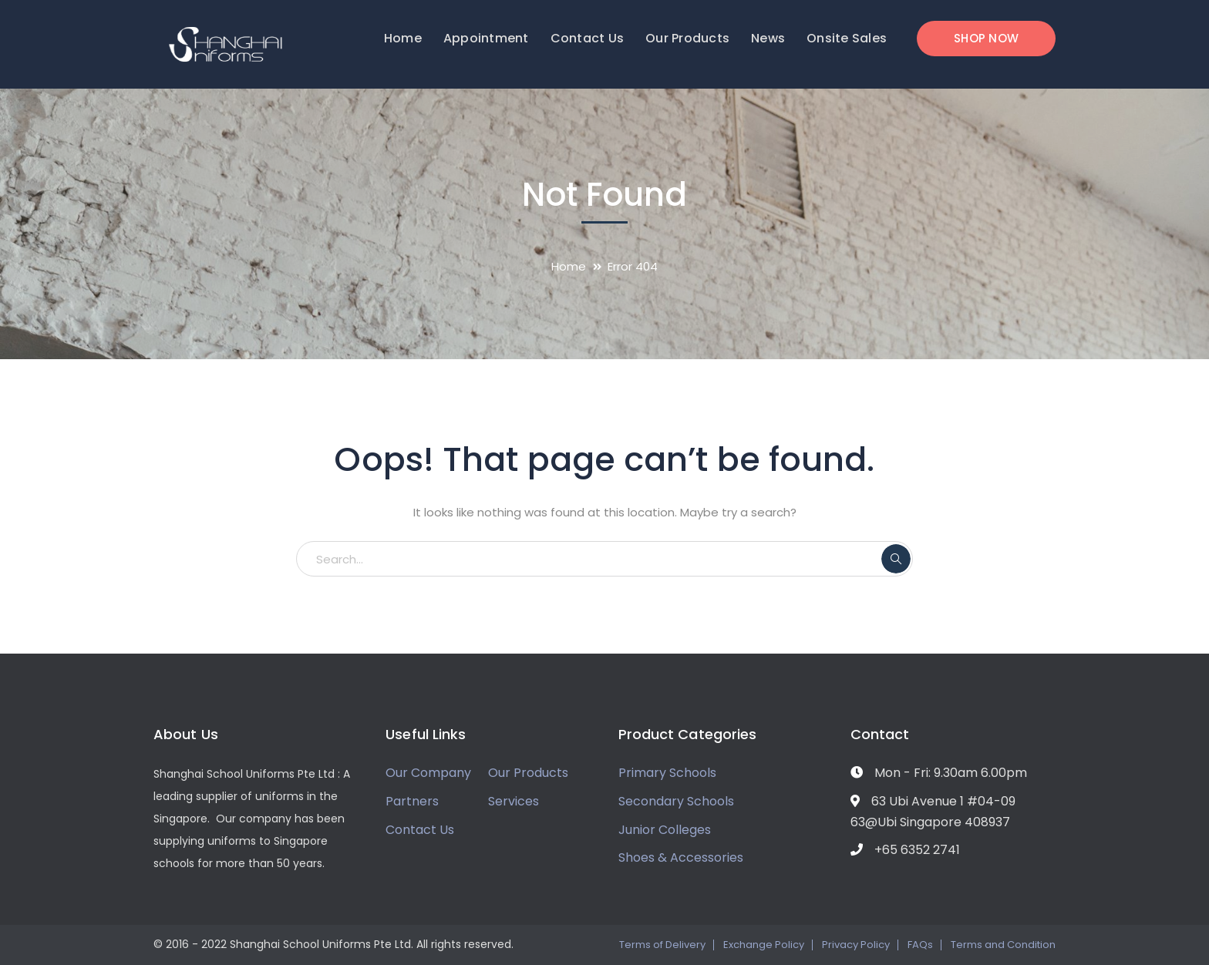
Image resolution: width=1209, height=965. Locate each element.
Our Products (528, 773)
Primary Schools (667, 773)
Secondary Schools (676, 801)
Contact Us (420, 830)
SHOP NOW (986, 38)
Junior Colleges (664, 830)
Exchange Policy (763, 944)
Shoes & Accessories (680, 857)
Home (568, 266)
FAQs (920, 944)
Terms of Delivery (662, 944)
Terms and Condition (1003, 944)
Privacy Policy (856, 944)
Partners (412, 801)
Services (513, 801)
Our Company (428, 773)
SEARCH (896, 558)
